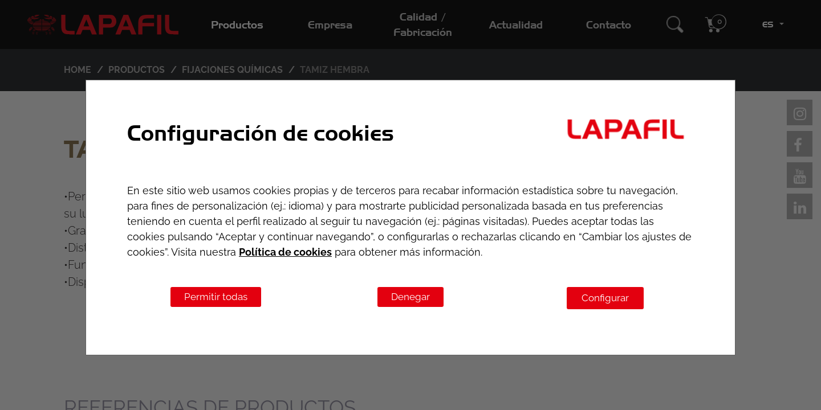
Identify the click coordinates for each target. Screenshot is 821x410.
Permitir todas (215, 296)
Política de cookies (285, 252)
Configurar (605, 298)
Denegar (410, 296)
